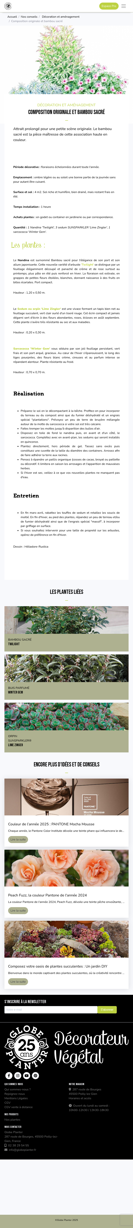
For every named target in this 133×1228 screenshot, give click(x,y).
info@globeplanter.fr (20, 1150)
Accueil (12, 17)
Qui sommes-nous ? (17, 1089)
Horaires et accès (80, 1098)
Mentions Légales (16, 1098)
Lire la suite (18, 840)
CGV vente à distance (18, 1107)
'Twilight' (87, 265)
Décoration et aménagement (60, 17)
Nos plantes (12, 1120)
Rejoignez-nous (14, 1094)
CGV (7, 1103)
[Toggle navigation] (124, 6)
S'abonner (107, 1009)
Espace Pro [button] (109, 6)
